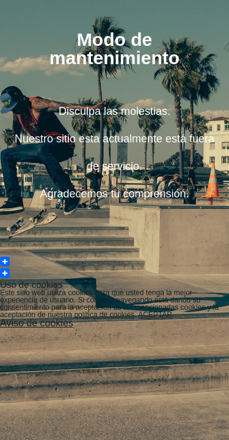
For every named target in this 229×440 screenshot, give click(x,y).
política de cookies (104, 314)
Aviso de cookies (36, 323)
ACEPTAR (155, 314)
